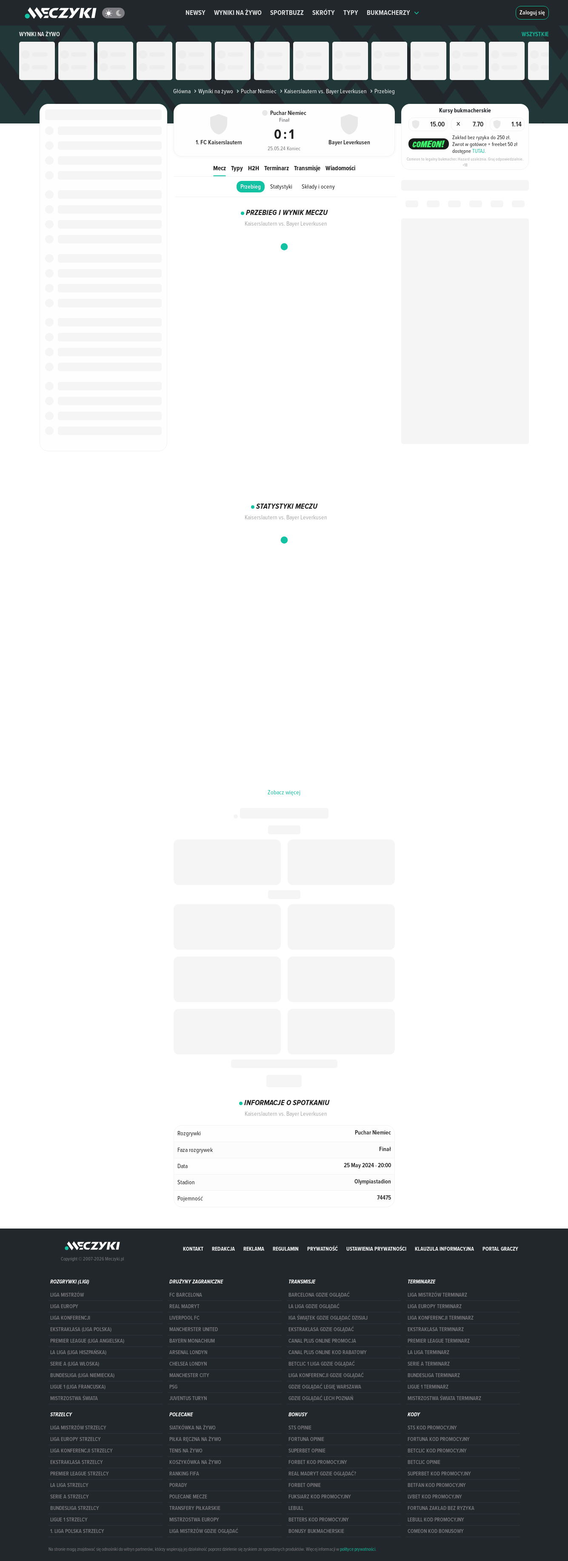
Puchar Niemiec (256, 91)
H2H (253, 167)
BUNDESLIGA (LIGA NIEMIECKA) (82, 1375)
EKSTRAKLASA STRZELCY (76, 1462)
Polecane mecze (188, 1496)
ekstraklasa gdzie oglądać (321, 1329)
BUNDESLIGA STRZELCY (74, 1508)
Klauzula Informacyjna (444, 1249)
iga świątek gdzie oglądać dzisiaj (328, 1318)
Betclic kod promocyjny (437, 1450)
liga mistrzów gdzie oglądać (203, 1531)
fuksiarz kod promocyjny (319, 1496)
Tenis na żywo (186, 1450)
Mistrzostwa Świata (74, 1398)
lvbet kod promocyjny (435, 1496)
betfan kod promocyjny (437, 1485)
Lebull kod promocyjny (436, 1519)
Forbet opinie (304, 1485)
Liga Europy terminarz (435, 1306)
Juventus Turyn (188, 1398)
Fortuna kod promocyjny (439, 1439)
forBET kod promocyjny (317, 1462)
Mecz (219, 167)
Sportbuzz (287, 12)
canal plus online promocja (322, 1341)
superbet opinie (306, 1450)
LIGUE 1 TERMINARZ (428, 1386)
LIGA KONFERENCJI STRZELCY (81, 1450)
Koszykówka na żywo (195, 1462)
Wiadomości (340, 167)
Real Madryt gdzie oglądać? (322, 1473)
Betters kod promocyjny (318, 1519)
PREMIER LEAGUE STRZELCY (79, 1473)
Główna (182, 91)
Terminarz (276, 167)
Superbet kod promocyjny (439, 1473)
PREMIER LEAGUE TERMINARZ (439, 1341)
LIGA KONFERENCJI (70, 1318)
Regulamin (286, 1249)
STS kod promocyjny (432, 1427)
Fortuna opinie (306, 1439)
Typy (350, 12)
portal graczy (500, 1249)
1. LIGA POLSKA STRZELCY (77, 1531)
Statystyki (281, 186)
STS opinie (299, 1427)
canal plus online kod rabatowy (327, 1352)
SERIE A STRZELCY (69, 1496)
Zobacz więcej (284, 792)
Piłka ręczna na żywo (195, 1439)
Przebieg (250, 186)
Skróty (323, 12)
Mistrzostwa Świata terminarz (444, 1398)
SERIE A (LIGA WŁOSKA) (74, 1364)
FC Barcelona (185, 1295)
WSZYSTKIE (535, 34)
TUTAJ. (479, 151)
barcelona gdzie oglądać (319, 1295)
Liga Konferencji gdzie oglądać (326, 1375)
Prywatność (322, 1249)
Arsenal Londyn (188, 1352)
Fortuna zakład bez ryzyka (441, 1508)
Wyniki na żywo (238, 12)
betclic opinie (424, 1462)
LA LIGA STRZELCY (69, 1485)
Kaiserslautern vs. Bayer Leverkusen (322, 91)
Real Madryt (184, 1306)
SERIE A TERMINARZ (429, 1364)
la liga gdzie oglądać (314, 1306)
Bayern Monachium (192, 1341)
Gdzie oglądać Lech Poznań (320, 1398)
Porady (178, 1485)
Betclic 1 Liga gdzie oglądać (321, 1364)
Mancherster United (193, 1329)
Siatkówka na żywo (192, 1427)
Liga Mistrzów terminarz (437, 1295)
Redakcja (223, 1249)
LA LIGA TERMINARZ (428, 1352)
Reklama (253, 1249)
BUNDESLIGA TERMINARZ (434, 1375)
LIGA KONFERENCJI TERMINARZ (441, 1318)
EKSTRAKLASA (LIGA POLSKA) (80, 1329)
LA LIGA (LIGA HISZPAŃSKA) (78, 1352)
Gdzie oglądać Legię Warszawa (324, 1386)
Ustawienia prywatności (376, 1249)
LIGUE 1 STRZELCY (69, 1519)
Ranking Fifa (184, 1473)
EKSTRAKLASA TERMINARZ (436, 1329)
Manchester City (189, 1375)
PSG (173, 1386)
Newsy (196, 12)
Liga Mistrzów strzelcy (78, 1427)
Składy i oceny (318, 186)
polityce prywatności (357, 1549)
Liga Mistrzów (67, 1295)
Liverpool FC (184, 1318)
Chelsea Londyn (188, 1364)
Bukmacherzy (393, 12)
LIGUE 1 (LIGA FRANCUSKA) (78, 1386)
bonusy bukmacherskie (316, 1531)
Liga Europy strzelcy (75, 1439)
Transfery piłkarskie (194, 1508)
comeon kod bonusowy (436, 1531)
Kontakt (193, 1249)
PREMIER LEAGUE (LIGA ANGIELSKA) (87, 1341)
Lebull (295, 1508)
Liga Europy (64, 1306)
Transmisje (307, 167)
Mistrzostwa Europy (194, 1519)
